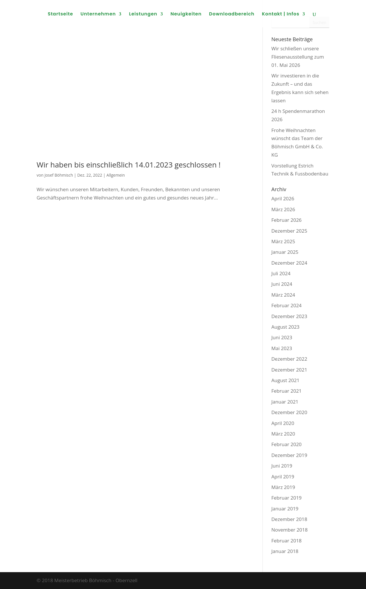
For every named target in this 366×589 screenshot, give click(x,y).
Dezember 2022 (289, 359)
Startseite (60, 14)
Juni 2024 (281, 284)
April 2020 (282, 423)
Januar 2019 (285, 508)
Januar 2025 (285, 252)
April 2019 (282, 476)
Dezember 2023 (289, 316)
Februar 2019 (286, 497)
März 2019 (283, 487)
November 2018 (289, 529)
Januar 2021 (285, 401)
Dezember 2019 (289, 455)
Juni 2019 (281, 465)
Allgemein (115, 175)
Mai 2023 (281, 348)
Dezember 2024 (289, 262)
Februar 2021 (286, 391)
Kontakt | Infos (280, 14)
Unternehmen (98, 14)
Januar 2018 (285, 551)
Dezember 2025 (289, 230)
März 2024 (283, 294)
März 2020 (283, 433)
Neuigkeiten (186, 14)
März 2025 (283, 241)
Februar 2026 (286, 220)
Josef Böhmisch (59, 175)
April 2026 (282, 198)
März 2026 (283, 209)
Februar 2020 (286, 444)
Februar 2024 (286, 305)
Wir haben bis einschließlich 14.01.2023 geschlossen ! (128, 164)
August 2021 (285, 380)
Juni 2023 (281, 337)
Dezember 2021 (289, 369)
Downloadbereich (231, 14)
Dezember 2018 (289, 519)
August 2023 (285, 327)
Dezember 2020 (289, 412)
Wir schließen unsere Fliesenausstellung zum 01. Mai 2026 (297, 56)
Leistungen (143, 14)
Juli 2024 (281, 273)
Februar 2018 (286, 540)
